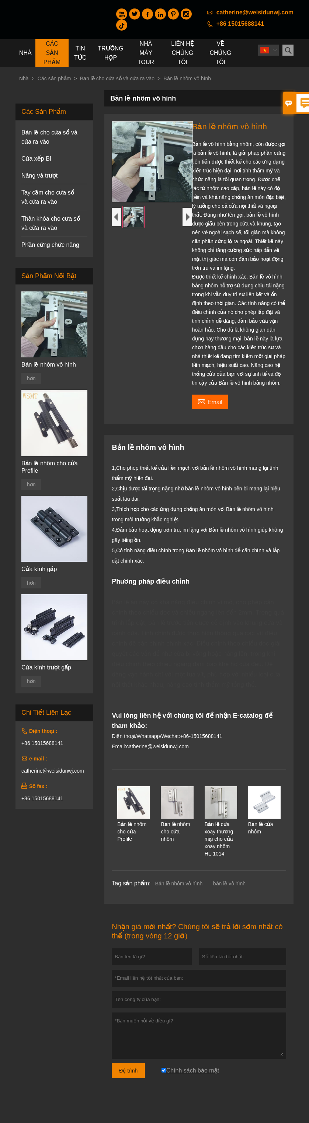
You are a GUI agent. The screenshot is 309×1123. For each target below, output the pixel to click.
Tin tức (80, 53)
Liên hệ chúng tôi (182, 53)
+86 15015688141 (240, 24)
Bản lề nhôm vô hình (178, 883)
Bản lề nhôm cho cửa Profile (49, 467)
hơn (31, 378)
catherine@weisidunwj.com (255, 12)
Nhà (25, 53)
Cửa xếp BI (36, 158)
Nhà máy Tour (146, 53)
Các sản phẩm (52, 53)
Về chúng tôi (221, 53)
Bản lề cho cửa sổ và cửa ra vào (117, 78)
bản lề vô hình (229, 883)
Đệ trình (128, 1071)
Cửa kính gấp (39, 569)
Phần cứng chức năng (50, 245)
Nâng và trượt (39, 175)
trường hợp (110, 53)
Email (210, 401)
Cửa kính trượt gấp (46, 667)
